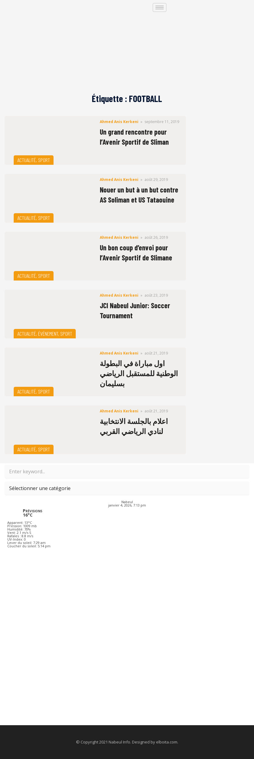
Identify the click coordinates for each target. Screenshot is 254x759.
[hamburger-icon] (159, 7)
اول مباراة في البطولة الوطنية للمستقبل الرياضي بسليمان (139, 373)
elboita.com (166, 742)
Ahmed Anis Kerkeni (119, 121)
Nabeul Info (119, 742)
